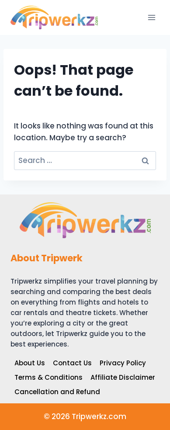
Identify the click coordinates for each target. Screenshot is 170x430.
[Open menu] (151, 17)
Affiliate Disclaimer (122, 377)
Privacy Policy (123, 363)
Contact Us (72, 363)
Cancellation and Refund (57, 391)
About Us (29, 363)
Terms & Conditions (48, 377)
